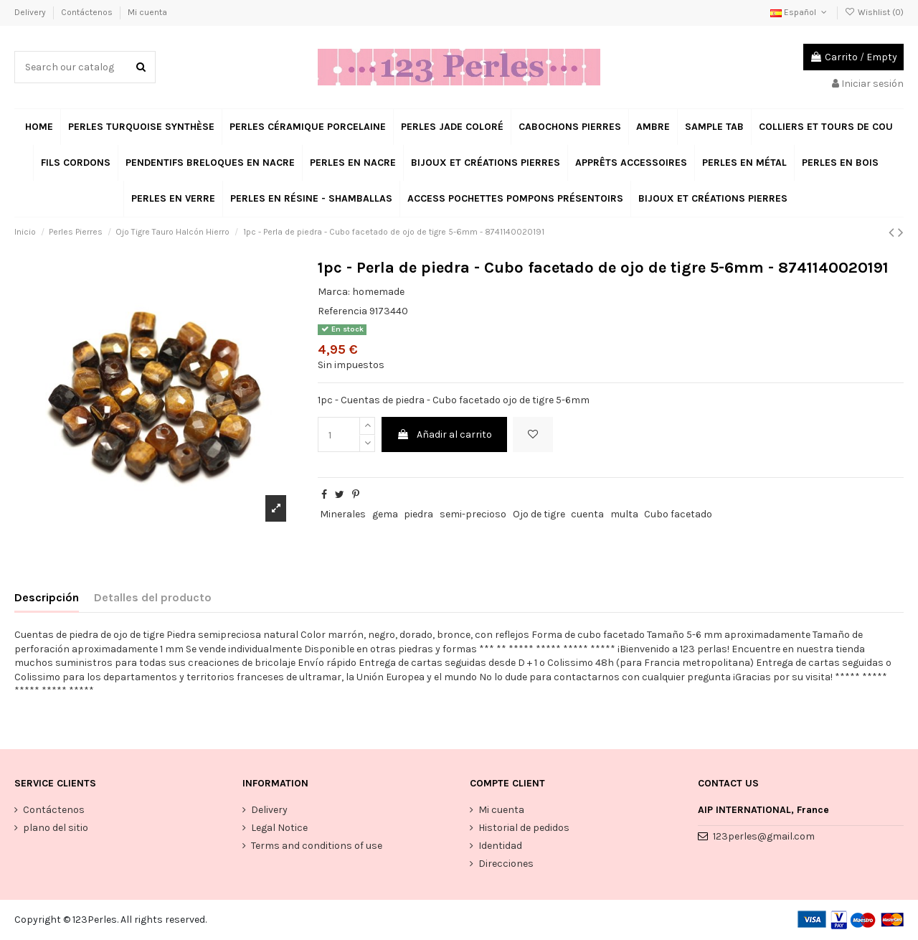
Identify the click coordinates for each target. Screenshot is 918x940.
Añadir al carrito (444, 434)
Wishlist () (874, 12)
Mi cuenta (147, 12)
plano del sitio (55, 828)
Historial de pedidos (523, 828)
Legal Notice (279, 828)
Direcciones (506, 863)
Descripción (46, 597)
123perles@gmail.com (764, 836)
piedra (418, 514)
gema (385, 514)
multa (624, 514)
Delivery (31, 12)
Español (799, 12)
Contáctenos (88, 12)
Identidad (500, 846)
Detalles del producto (153, 597)
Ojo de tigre (539, 514)
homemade (378, 292)
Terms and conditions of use (316, 846)
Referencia (342, 311)
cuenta (587, 514)
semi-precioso (473, 514)
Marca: (334, 292)
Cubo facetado (678, 514)
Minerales (343, 514)
